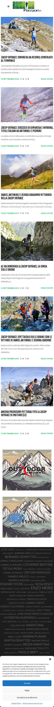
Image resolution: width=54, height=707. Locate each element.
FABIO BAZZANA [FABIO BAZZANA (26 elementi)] (32, 592)
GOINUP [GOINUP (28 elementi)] (21, 610)
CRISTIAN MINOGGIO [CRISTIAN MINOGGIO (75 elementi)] (37, 572)
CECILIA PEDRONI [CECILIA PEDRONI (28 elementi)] (29, 569)
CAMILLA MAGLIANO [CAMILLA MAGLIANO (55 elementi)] (11, 560)
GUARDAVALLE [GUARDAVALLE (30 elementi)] (30, 610)
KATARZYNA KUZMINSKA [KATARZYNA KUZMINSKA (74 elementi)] (20, 617)
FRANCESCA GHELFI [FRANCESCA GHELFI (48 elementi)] (37, 599)
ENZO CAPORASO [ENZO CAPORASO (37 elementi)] (22, 588)
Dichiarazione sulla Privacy (33, 703)
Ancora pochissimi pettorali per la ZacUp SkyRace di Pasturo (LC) (24, 413)
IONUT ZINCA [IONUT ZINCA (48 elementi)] (44, 610)
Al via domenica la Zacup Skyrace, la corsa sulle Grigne (24, 268)
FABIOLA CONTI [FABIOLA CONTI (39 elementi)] (46, 592)
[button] (50, 659)
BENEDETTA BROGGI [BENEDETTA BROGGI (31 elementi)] (43, 553)
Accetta (27, 683)
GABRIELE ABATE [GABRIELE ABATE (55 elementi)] (35, 602)
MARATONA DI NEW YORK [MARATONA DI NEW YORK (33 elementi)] (15, 629)
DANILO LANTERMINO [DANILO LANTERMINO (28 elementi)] (38, 577)
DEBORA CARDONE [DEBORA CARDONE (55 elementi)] (19, 580)
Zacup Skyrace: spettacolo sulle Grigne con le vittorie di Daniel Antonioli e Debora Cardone (26, 338)
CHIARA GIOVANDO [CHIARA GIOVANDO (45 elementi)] (13, 572)
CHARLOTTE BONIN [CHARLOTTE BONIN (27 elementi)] (44, 569)
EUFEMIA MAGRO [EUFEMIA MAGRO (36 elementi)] (8, 592)
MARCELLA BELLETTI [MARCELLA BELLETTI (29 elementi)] (41, 633)
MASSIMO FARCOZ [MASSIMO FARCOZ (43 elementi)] (40, 640)
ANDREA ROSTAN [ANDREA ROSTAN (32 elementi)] (45, 550)
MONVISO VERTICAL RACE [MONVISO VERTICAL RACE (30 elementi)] (14, 648)
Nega (27, 690)
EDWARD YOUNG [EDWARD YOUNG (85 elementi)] (11, 584)
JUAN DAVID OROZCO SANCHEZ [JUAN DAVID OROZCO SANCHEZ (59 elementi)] (35, 613)
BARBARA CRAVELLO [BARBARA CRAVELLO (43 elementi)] (24, 553)
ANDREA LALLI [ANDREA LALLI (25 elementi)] (20, 550)
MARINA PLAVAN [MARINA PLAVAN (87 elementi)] (34, 636)
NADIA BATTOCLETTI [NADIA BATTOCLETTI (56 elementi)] (37, 648)
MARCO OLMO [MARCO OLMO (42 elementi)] (14, 637)
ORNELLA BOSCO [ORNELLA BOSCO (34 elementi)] (10, 653)
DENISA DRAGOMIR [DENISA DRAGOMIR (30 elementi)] (38, 580)
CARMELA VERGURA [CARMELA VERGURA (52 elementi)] (11, 565)
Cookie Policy (16, 703)
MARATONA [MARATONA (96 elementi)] (35, 625)
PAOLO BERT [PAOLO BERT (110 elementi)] (28, 652)
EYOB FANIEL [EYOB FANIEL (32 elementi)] (21, 592)
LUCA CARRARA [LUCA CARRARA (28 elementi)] (23, 621)
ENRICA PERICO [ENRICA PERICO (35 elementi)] (7, 589)
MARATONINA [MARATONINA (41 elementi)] (27, 633)
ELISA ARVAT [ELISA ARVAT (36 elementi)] (29, 584)
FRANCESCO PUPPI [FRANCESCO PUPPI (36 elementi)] (17, 603)
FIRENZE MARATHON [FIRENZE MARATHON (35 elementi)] (35, 596)
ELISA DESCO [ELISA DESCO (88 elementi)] (44, 584)
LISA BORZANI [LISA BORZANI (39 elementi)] (43, 618)
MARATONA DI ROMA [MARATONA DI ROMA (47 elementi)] (37, 629)
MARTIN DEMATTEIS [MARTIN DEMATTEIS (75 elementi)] (17, 640)
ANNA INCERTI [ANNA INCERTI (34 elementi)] (8, 553)
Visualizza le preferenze (27, 697)
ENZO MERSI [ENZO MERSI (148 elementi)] (42, 588)
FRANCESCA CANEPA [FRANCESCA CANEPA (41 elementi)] (16, 599)
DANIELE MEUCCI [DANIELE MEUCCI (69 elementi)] (18, 576)
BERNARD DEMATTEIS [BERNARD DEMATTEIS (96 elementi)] (21, 556)
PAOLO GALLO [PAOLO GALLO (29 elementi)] (44, 653)
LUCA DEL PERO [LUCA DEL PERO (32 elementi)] (45, 622)
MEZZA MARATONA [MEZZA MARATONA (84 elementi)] (36, 644)
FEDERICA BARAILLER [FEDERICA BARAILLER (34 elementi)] (17, 596)
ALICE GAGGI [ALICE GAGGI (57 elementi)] (8, 549)
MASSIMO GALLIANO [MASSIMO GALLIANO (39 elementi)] (13, 645)
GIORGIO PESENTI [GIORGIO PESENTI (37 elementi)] (32, 607)
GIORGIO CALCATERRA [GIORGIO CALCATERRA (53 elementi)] (12, 606)
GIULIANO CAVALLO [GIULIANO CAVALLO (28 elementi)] (10, 610)
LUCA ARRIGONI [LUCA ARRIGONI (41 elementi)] (9, 621)
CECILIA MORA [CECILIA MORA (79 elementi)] (12, 568)
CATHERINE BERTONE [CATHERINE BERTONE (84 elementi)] (38, 564)
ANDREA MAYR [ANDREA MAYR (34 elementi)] (32, 550)
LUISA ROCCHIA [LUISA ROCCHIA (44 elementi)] (17, 625)
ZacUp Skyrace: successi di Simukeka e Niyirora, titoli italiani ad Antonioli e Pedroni (27, 129)
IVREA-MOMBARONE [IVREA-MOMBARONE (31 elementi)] (8, 614)
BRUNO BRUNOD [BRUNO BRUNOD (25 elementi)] (43, 557)
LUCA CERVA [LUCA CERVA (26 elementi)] (34, 621)
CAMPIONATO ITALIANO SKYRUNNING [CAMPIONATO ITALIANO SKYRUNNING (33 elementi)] (38, 561)
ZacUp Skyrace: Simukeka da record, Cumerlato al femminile (27, 59)
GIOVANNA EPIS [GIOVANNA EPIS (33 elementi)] (47, 607)
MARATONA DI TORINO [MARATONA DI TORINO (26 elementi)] (12, 633)
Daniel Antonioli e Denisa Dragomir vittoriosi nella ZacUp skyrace (26, 196)
